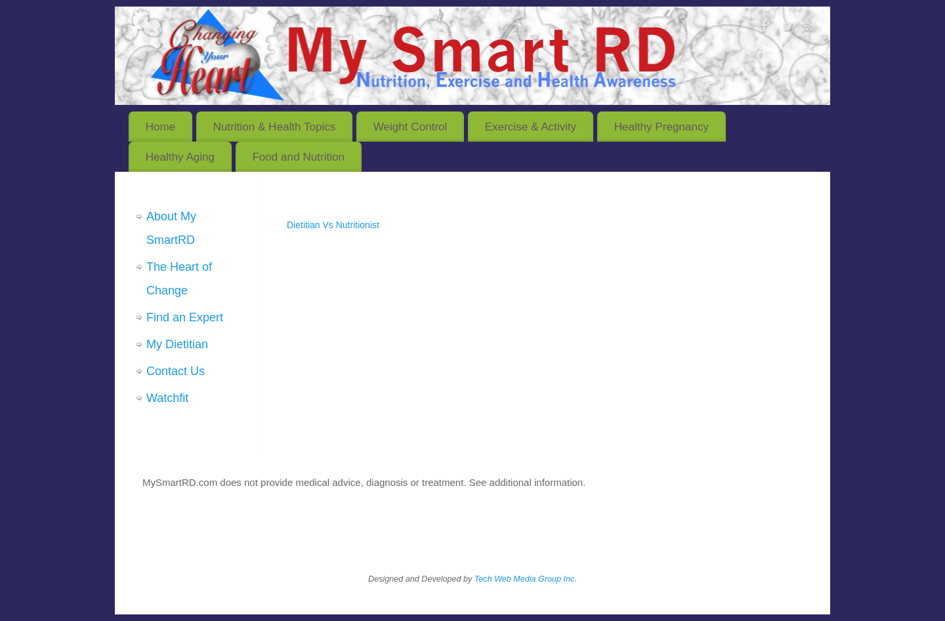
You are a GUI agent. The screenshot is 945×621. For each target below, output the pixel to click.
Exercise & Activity (531, 127)
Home (161, 127)
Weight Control (410, 127)
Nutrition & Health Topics (274, 127)
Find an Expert (184, 317)
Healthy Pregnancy (661, 127)
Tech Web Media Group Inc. (525, 579)
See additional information (526, 482)
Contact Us (175, 371)
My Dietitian (177, 344)
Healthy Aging (180, 157)
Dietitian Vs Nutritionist (333, 225)
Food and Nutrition (298, 157)
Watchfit (167, 398)
